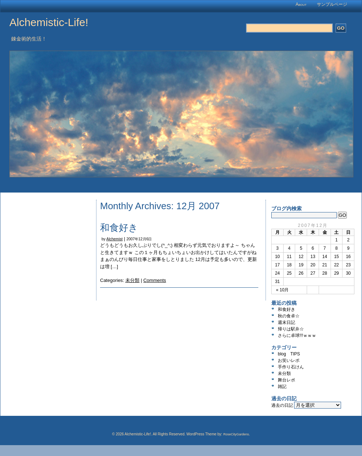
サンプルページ (332, 4)
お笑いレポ (288, 360)
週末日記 (286, 322)
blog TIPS (289, 353)
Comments (154, 280)
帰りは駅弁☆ (291, 329)
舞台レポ (286, 380)
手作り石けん (291, 367)
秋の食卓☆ (288, 315)
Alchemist (114, 239)
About (301, 4)
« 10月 (282, 289)
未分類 (132, 280)
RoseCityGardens (236, 434)
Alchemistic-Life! (48, 22)
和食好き (119, 227)
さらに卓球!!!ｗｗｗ (297, 335)
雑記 (282, 386)
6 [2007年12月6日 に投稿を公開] (313, 248)
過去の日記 (282, 405)
